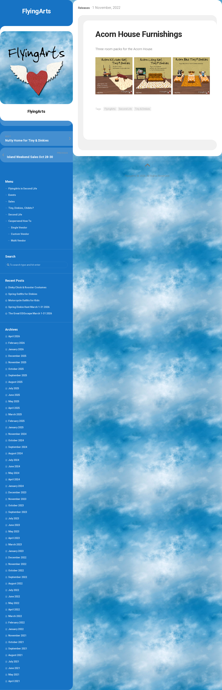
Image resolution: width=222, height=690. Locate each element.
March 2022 (15, 616)
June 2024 (14, 466)
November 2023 (17, 499)
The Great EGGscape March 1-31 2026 (30, 313)
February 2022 (16, 622)
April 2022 (14, 609)
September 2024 (17, 447)
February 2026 (16, 343)
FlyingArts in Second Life (22, 188)
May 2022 (13, 603)
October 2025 (16, 369)
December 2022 (17, 557)
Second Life (15, 214)
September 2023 (17, 512)
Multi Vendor (18, 240)
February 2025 (16, 421)
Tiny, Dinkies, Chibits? (21, 208)
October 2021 (16, 642)
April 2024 (14, 479)
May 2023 (13, 531)
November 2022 (17, 564)
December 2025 (17, 356)
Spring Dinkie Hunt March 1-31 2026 (28, 307)
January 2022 (16, 629)
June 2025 (14, 395)
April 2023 (14, 538)
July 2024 (13, 460)
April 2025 (14, 408)
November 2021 (17, 635)
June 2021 (14, 668)
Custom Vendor (20, 234)
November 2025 (17, 362)
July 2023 (13, 518)
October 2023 (16, 505)
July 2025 (13, 388)
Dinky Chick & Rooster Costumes (27, 287)
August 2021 (15, 655)
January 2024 (16, 486)
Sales (11, 201)
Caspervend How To (19, 221)
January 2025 (16, 427)
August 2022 (15, 583)
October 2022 (16, 570)
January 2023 (16, 551)
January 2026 (16, 349)
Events (12, 195)
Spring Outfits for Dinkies (22, 294)
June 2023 (14, 525)
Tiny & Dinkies (142, 109)
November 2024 (17, 434)
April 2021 (14, 681)
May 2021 (13, 674)
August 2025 (15, 382)
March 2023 (15, 544)
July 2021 (13, 661)
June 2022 (14, 596)
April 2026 (14, 336)
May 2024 (13, 473)
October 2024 (16, 440)
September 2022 (17, 577)
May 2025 (13, 401)
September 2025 (17, 375)
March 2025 (15, 414)
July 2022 (13, 590)
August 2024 (15, 453)
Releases (85, 8)
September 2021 (17, 648)
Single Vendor (19, 227)
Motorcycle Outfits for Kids (24, 300)
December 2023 (17, 492)
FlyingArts (36, 11)
